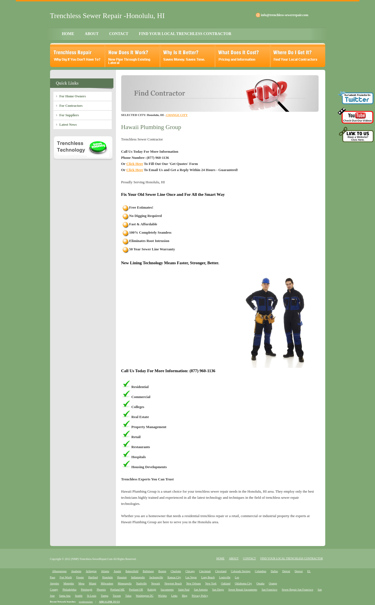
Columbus (260, 571)
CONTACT (118, 34)
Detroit (286, 571)
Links (174, 595)
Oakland (225, 583)
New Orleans (193, 583)
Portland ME (117, 589)
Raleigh (151, 589)
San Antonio (201, 589)
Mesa (81, 583)
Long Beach (208, 577)
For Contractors (71, 106)
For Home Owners (72, 96)
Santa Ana (65, 595)
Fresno (80, 577)
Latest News (68, 125)
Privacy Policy (200, 595)
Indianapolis (138, 577)
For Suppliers (69, 115)
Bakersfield (131, 571)
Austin (117, 571)
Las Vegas (191, 577)
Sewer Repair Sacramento (242, 589)
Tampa (104, 595)
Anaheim (76, 571)
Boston (162, 571)
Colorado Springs (240, 571)
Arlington (91, 571)
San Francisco (269, 589)
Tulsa (128, 595)
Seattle (79, 595)
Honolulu (107, 577)
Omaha (260, 583)
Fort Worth (65, 577)
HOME (68, 34)
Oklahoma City (243, 583)
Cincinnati (205, 571)
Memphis (68, 583)
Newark (155, 583)
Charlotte (176, 571)
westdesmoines (86, 602)
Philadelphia (69, 589)
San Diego (218, 589)
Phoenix (101, 589)
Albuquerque (59, 571)
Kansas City (174, 577)
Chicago (190, 571)
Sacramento (166, 589)
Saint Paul (184, 589)
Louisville (224, 577)
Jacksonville (156, 577)
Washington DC (144, 595)
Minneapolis (124, 583)
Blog (184, 595)
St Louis (91, 595)
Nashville (141, 583)
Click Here (134, 164)
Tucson (117, 595)
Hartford (93, 577)
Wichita (162, 595)
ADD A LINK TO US (109, 602)
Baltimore (148, 571)
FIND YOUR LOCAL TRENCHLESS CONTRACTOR (185, 34)
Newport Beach (173, 583)
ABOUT (92, 34)
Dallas (274, 571)
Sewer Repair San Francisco (297, 589)
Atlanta (105, 571)
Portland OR (136, 589)
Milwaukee (107, 583)
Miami (92, 583)
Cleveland (221, 571)
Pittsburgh (86, 589)
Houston (122, 577)
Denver (299, 571)
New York (211, 583)
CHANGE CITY (176, 115)
